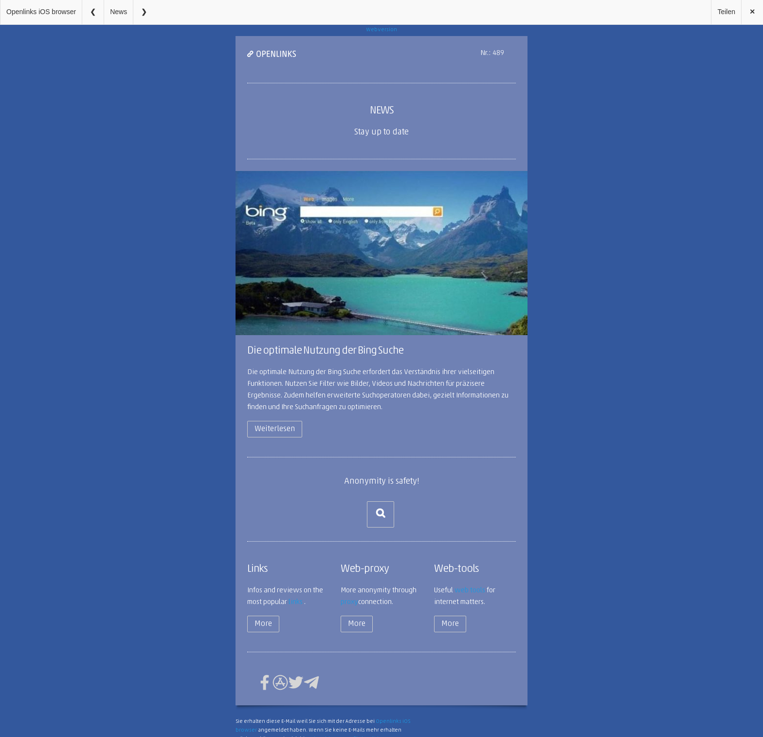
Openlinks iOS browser (41, 12)
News (118, 12)
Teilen (726, 12)
